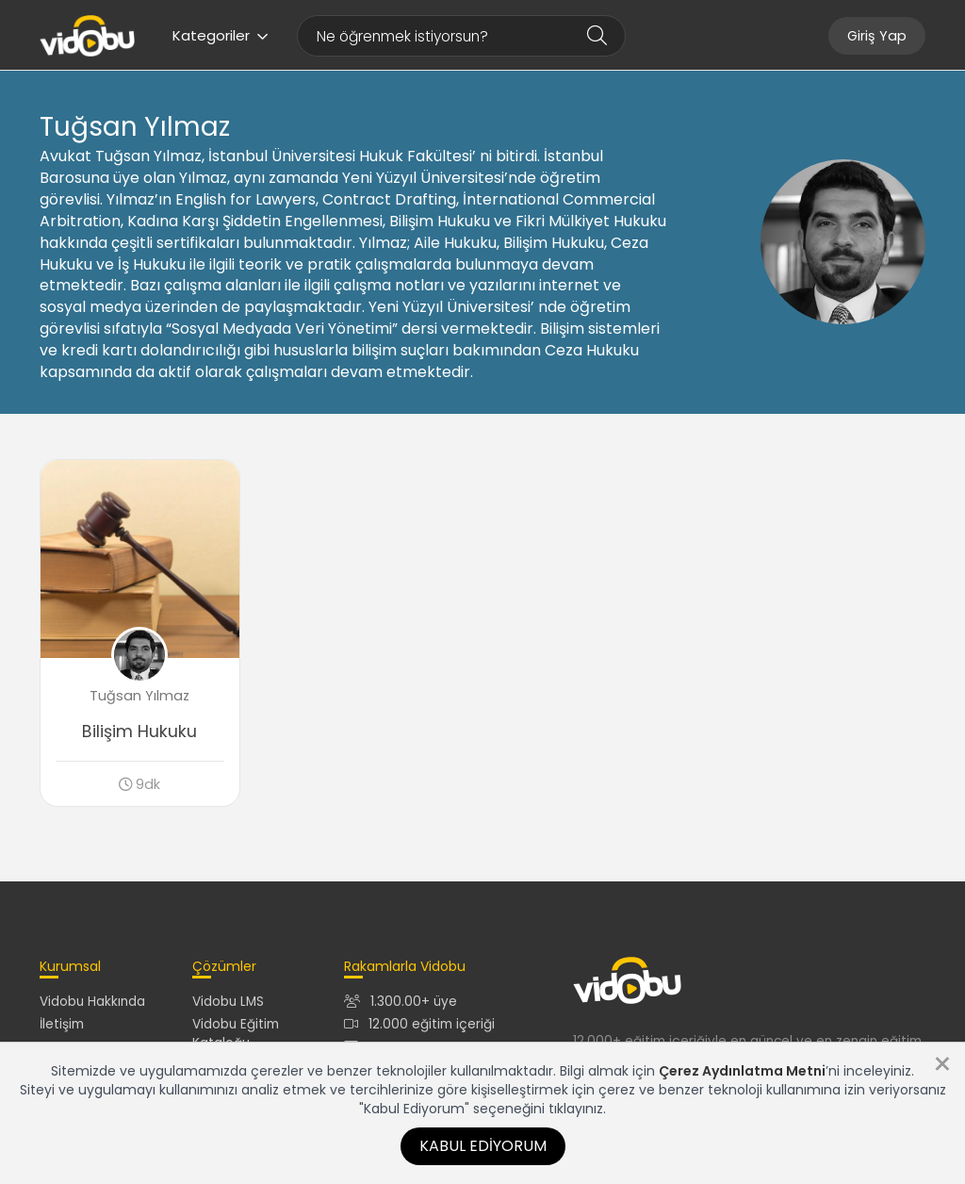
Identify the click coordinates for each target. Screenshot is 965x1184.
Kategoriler (220, 35)
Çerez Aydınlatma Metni (742, 1070)
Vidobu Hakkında (92, 1002)
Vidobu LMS (228, 1002)
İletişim (62, 1024)
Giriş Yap (877, 35)
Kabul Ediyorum (483, 1146)
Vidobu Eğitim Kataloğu (235, 1033)
